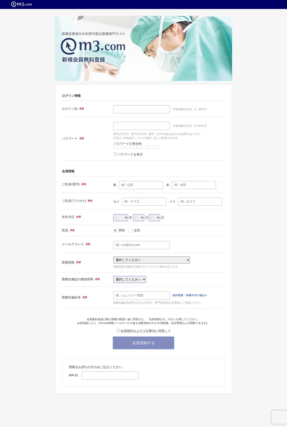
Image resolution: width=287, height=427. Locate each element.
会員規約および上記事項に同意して (144, 331)
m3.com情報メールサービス (117, 323)
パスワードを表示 (128, 154)
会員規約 (93, 319)
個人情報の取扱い (118, 319)
